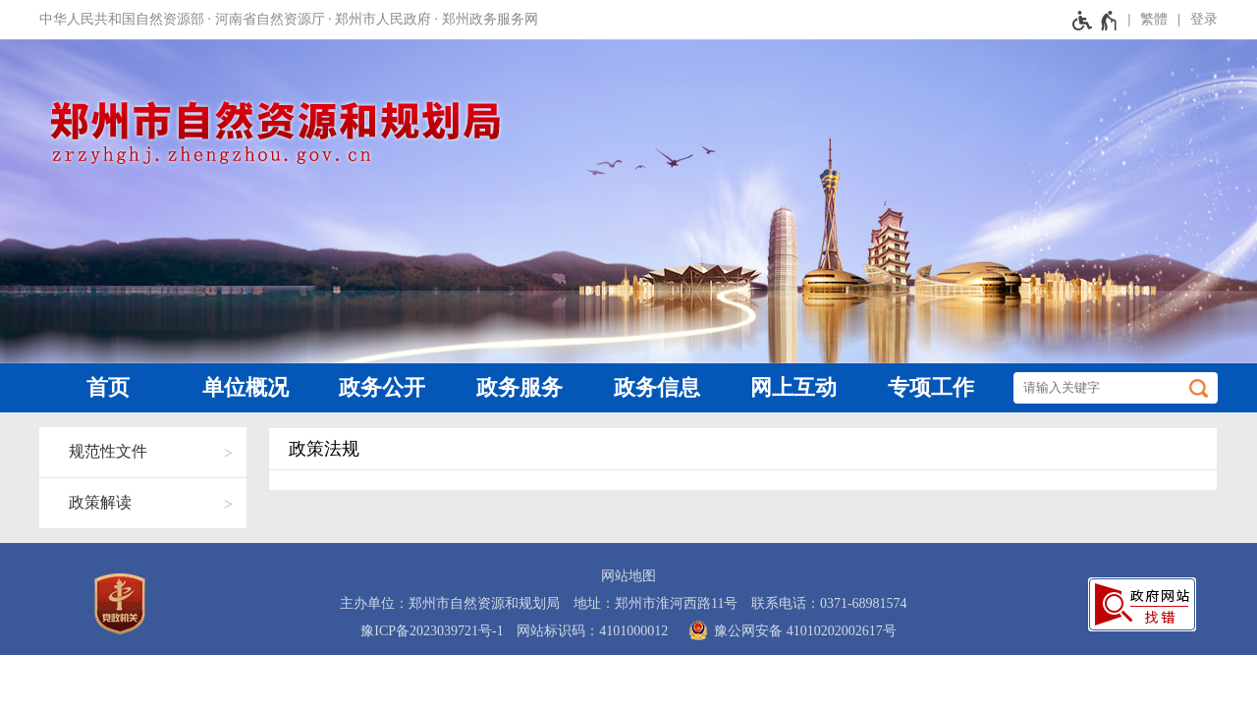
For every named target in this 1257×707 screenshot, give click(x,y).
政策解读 (100, 502)
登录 (1204, 19)
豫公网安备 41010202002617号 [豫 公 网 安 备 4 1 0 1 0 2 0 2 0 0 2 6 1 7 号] (789, 630)
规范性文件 (108, 451)
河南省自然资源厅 (270, 19)
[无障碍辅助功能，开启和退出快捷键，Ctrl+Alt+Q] (1095, 19)
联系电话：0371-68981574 (829, 603)
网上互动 (793, 387)
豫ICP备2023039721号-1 (431, 631)
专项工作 (931, 387)
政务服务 (519, 387)
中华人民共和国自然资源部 (121, 19)
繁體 (1154, 19)
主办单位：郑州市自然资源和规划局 (450, 603)
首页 (108, 387)
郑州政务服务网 (490, 19)
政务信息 (657, 387)
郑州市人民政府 (383, 19)
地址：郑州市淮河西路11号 (656, 603)
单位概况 (245, 387)
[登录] (1193, 19)
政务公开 (382, 387)
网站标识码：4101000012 (592, 631)
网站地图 (628, 576)
